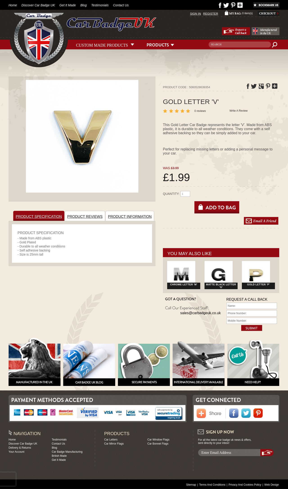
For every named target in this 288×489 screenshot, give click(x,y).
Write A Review (239, 110)
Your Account (16, 451)
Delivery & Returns (20, 447)
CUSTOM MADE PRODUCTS (102, 44)
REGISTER (210, 13)
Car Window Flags (158, 439)
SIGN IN (195, 13)
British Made (59, 455)
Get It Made (67, 5)
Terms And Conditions (212, 484)
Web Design (271, 484)
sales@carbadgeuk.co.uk (200, 313)
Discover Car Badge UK (38, 5)
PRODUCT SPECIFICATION (39, 216)
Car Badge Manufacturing (67, 451)
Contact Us (120, 5)
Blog (83, 5)
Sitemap (191, 484)
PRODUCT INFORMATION (130, 216)
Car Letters (110, 439)
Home (13, 5)
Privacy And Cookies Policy (245, 484)
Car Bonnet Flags (157, 443)
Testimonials (99, 5)
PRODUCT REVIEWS (85, 216)
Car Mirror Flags (114, 443)
